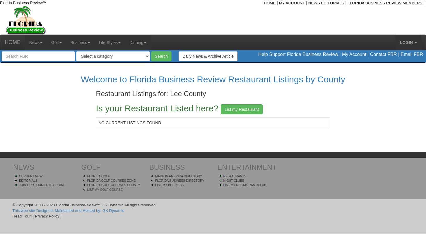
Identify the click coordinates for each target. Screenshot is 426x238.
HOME (270, 3)
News (35, 42)
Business (80, 42)
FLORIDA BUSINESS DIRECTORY (179, 180)
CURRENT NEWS (32, 176)
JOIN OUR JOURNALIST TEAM (41, 185)
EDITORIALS (28, 180)
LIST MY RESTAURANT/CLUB (244, 185)
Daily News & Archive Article (208, 56)
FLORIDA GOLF (98, 176)
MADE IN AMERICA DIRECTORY (178, 176)
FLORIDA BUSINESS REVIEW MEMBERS (385, 3)
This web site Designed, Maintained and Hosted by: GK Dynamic (68, 210)
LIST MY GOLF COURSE (105, 189)
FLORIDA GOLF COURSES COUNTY (113, 185)
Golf (56, 42)
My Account (354, 54)
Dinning (137, 42)
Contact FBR (383, 54)
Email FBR (412, 54)
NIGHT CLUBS (233, 180)
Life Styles (110, 42)
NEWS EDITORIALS (326, 3)
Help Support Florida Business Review (298, 54)
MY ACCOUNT (292, 3)
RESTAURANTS (235, 176)
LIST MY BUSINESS (169, 185)
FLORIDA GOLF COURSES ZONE (111, 180)
